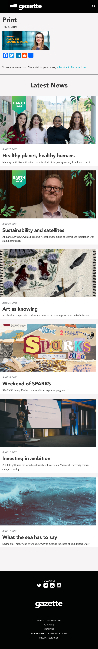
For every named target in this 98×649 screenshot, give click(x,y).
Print (9, 19)
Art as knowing (20, 309)
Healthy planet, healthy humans (38, 155)
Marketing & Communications (49, 633)
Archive (49, 624)
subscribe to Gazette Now (71, 67)
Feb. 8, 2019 (9, 27)
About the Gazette (49, 620)
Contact (49, 629)
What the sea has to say (29, 537)
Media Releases (49, 637)
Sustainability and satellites (33, 230)
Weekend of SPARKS (26, 383)
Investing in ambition (26, 458)
